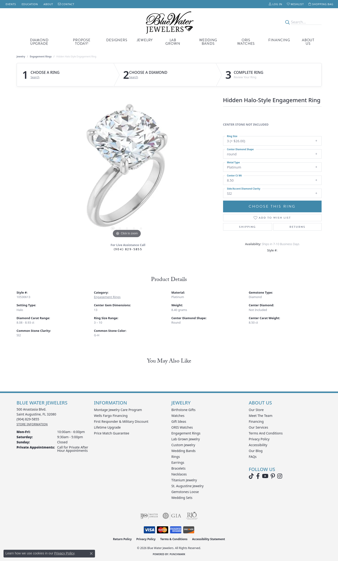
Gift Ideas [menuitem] (178, 421)
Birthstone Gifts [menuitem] (183, 410)
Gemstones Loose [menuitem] (185, 492)
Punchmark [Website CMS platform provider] (177, 554)
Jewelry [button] (145, 40)
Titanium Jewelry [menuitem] (184, 480)
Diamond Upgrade (39, 41)
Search (34, 77)
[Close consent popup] (91, 553)
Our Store (256, 410)
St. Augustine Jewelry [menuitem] (187, 486)
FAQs (253, 456)
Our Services (258, 427)
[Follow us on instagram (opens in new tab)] (279, 476)
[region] (127, 168)
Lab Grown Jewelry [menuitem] (185, 439)
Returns (297, 227)
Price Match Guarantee (111, 433)
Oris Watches (246, 41)
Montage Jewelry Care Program (118, 410)
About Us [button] (308, 41)
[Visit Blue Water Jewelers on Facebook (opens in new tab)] (258, 476)
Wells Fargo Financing (111, 415)
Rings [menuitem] (175, 456)
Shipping (247, 227)
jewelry (21, 56)
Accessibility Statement (208, 539)
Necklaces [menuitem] (179, 474)
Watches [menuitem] (178, 415)
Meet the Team (261, 415)
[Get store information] (32, 424)
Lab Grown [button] (172, 41)
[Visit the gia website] (172, 516)
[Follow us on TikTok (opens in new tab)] (251, 476)
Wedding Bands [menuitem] (183, 451)
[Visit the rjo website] (192, 516)
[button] (275, 4)
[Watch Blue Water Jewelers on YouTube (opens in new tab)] (265, 476)
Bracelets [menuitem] (178, 468)
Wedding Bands (208, 41)
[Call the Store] (28, 419)
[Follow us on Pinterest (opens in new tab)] (273, 476)
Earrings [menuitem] (177, 462)
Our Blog (256, 451)
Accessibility (258, 445)
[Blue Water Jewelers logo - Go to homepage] (169, 22)
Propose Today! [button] (82, 41)
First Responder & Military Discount (121, 421)
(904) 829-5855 (128, 249)
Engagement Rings (41, 56)
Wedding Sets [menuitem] (182, 497)
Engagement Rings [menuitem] (186, 433)
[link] (10, 4)
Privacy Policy (259, 439)
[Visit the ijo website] (149, 516)
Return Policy (122, 539)
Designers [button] (116, 40)
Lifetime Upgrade (107, 427)
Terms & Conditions (173, 539)
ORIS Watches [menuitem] (182, 427)
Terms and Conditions (266, 433)
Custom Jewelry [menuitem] (183, 445)
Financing (279, 40)
